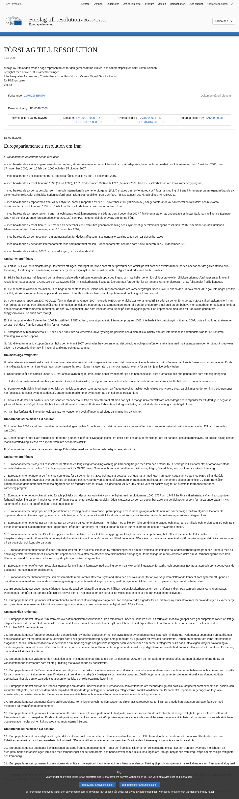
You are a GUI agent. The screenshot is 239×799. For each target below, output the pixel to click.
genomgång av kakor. (202, 794)
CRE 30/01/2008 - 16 (89, 122)
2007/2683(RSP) (34, 95)
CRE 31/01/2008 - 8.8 (151, 122)
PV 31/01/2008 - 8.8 (150, 117)
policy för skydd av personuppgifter (137, 794)
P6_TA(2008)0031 (212, 117)
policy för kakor (172, 794)
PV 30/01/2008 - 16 (88, 117)
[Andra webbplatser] (220, 4)
